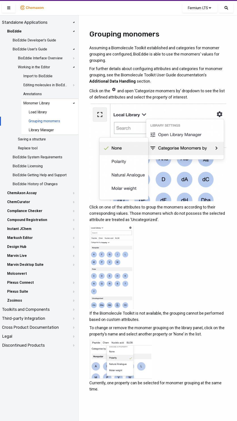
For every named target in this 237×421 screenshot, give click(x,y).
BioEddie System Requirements (37, 157)
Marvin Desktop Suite (25, 264)
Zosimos (14, 300)
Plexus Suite (17, 291)
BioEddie (14, 31)
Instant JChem (19, 229)
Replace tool (28, 148)
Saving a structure (32, 139)
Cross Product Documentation (30, 327)
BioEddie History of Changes (35, 184)
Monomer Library (36, 103)
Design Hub (16, 247)
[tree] (39, 184)
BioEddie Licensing (28, 166)
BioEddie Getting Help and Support (40, 175)
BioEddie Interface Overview (40, 58)
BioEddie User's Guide (30, 49)
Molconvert (17, 273)
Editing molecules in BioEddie (46, 85)
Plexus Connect (20, 282)
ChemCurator (18, 202)
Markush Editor (20, 238)
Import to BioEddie (37, 76)
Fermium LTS (199, 8)
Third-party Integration (23, 318)
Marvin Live (17, 255)
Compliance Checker (24, 211)
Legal (7, 336)
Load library (38, 112)
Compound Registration (27, 220)
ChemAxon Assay (22, 193)
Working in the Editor (34, 67)
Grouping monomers (44, 121)
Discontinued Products (23, 345)
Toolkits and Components (26, 309)
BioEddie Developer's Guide (34, 40)
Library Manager (41, 130)
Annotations (32, 94)
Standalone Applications (24, 22)
